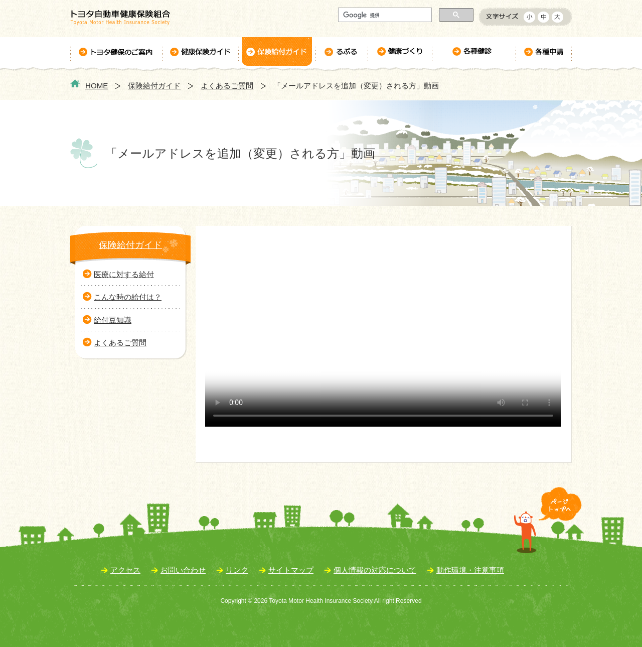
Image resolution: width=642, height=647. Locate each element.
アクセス (125, 570)
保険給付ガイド (154, 85)
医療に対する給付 (124, 274)
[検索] (384, 15)
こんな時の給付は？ (128, 297)
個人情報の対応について (375, 570)
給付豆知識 (112, 320)
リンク (237, 570)
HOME (96, 85)
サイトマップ (290, 570)
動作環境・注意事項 (470, 570)
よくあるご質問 (227, 85)
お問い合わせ (183, 570)
